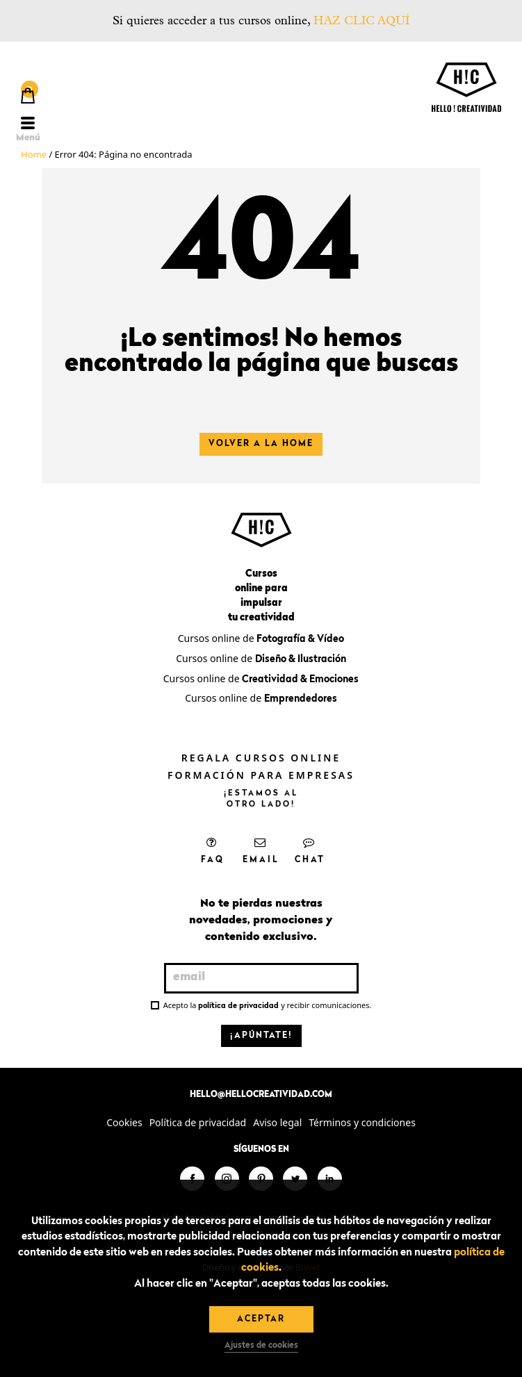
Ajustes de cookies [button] (261, 1346)
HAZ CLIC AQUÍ (361, 20)
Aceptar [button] (261, 1319)
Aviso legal (277, 1122)
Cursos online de (261, 638)
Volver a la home (261, 444)
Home (34, 154)
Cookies (124, 1122)
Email (261, 850)
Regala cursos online (261, 757)
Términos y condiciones (362, 1122)
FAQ (213, 850)
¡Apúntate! (261, 1036)
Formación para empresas (261, 775)
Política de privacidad (198, 1122)
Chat (310, 850)
